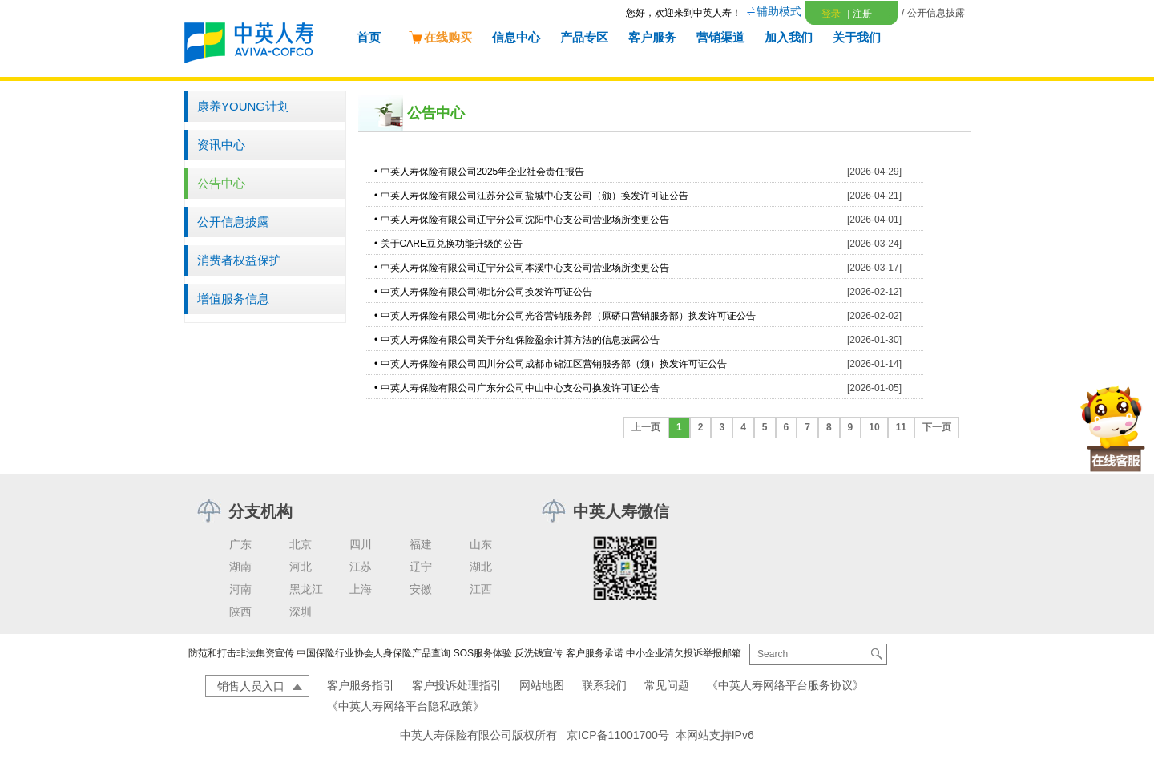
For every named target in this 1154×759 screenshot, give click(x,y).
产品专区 (584, 37)
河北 (300, 566)
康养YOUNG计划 (243, 106)
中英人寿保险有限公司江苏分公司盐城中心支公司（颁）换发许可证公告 (534, 195)
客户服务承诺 (594, 653)
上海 (360, 589)
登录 (831, 13)
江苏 (360, 566)
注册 (859, 13)
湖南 (240, 566)
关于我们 (857, 37)
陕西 (240, 611)
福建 (421, 544)
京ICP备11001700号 (618, 735)
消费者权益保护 (239, 260)
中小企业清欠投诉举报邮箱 (683, 653)
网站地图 (541, 685)
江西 (481, 589)
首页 (369, 37)
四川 (360, 544)
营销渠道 (720, 37)
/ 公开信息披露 (933, 12)
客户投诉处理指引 (457, 685)
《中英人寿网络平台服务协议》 (785, 685)
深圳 (300, 611)
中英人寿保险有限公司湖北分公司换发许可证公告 (486, 291)
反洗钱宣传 (538, 653)
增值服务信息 (233, 298)
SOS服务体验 (483, 653)
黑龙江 (306, 589)
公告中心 (221, 183)
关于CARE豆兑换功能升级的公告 (452, 243)
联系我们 (604, 685)
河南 (240, 589)
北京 (300, 544)
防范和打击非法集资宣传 (241, 653)
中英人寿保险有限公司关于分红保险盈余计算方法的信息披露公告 (520, 339)
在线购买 (440, 37)
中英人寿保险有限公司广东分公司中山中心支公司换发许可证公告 (520, 388)
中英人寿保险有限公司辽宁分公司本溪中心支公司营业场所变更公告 (525, 267)
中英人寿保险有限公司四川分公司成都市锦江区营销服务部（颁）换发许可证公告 (554, 363)
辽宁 (421, 566)
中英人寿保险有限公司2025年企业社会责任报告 (483, 171)
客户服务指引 (360, 685)
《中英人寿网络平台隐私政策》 (405, 706)
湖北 (481, 566)
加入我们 (789, 37)
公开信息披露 (233, 221)
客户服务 (652, 37)
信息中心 (516, 37)
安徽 (421, 589)
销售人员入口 (250, 686)
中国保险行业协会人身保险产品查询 (373, 653)
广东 (240, 544)
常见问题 (666, 685)
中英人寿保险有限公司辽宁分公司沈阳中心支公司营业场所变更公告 (525, 219)
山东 (481, 544)
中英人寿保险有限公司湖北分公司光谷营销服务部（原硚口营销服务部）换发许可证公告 (568, 315)
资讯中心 (221, 144)
